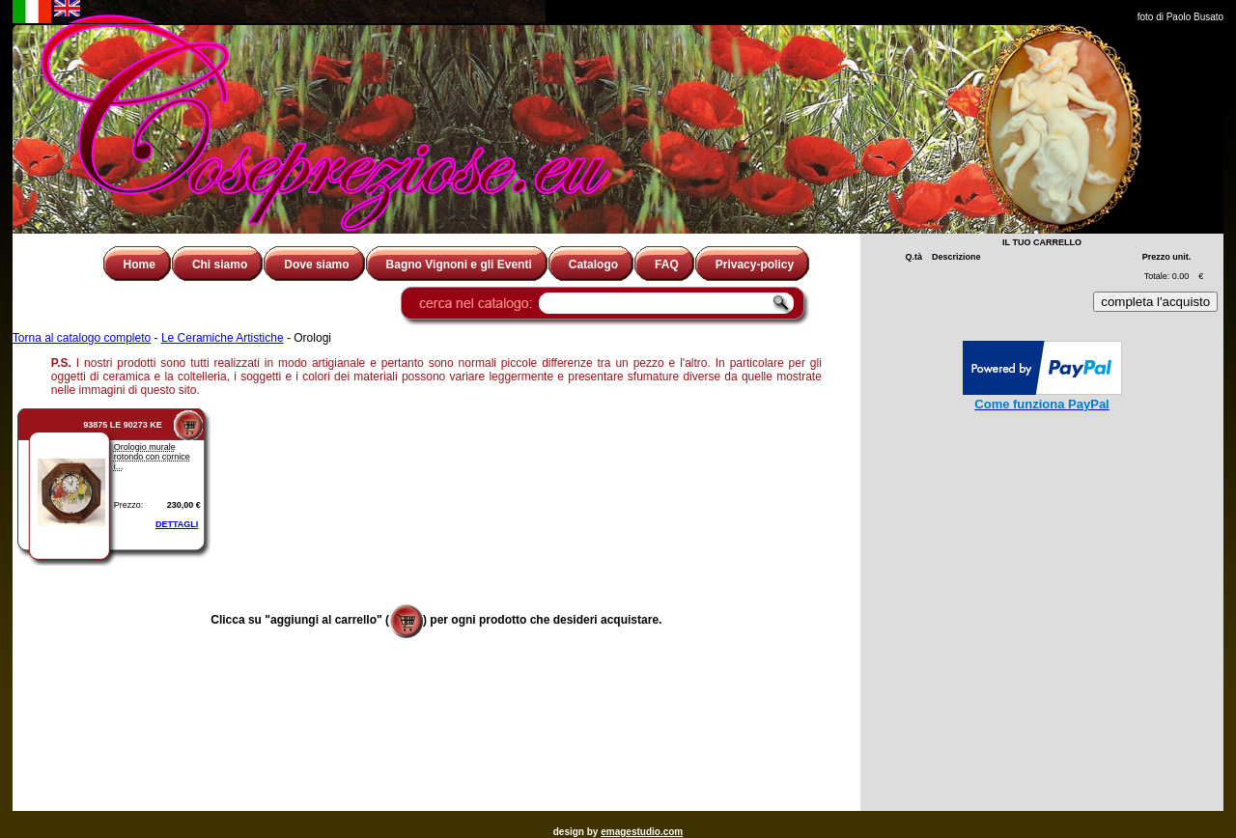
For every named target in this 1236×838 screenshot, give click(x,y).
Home (139, 264)
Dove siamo (316, 264)
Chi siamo (219, 264)
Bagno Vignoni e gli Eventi (459, 264)
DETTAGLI (176, 524)
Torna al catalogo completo (82, 338)
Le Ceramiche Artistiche (222, 338)
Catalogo (593, 264)
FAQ (667, 264)
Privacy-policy (755, 264)
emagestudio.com (642, 831)
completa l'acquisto (1155, 301)
